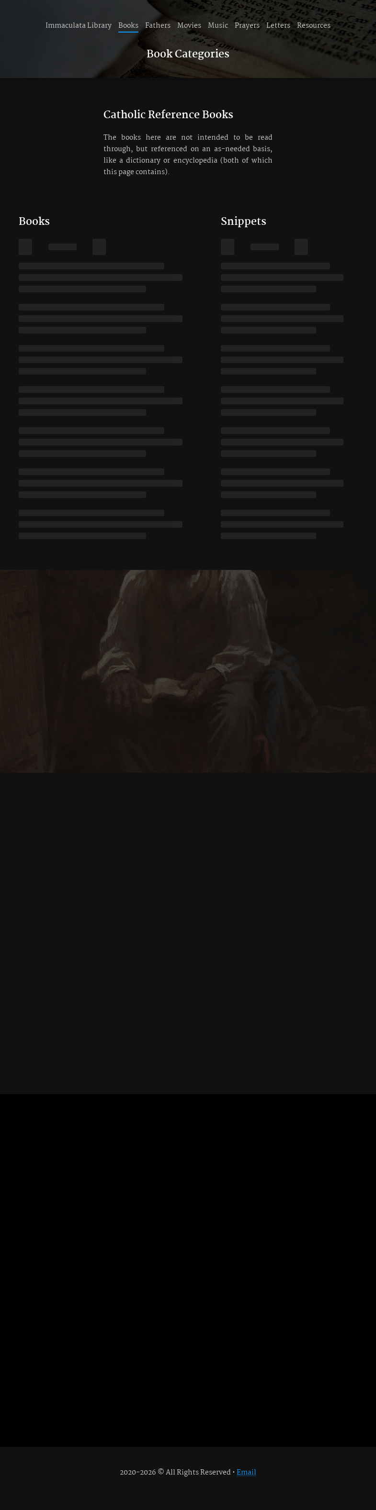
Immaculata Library (79, 26)
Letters (278, 26)
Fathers (158, 26)
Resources (313, 26)
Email (246, 1472)
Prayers (247, 26)
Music (218, 26)
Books (128, 26)
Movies (189, 26)
